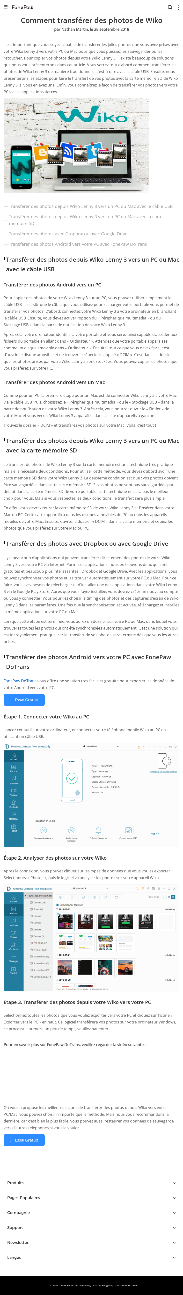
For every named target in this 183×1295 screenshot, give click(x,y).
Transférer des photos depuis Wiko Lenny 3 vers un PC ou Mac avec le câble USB (91, 206)
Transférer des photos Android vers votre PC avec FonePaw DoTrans (78, 244)
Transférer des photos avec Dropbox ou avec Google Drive (68, 234)
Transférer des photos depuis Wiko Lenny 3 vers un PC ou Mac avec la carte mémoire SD (85, 220)
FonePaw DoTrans (20, 681)
